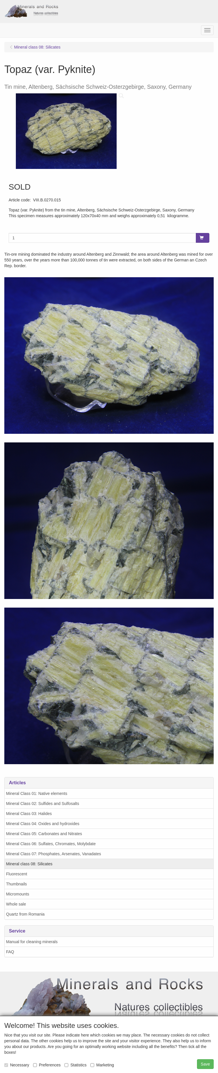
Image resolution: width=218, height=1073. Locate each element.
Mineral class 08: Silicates (29, 864)
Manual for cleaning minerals (32, 941)
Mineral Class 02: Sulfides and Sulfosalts (42, 803)
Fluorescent (16, 874)
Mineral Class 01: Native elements (36, 793)
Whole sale (16, 904)
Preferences (46, 1065)
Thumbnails (16, 884)
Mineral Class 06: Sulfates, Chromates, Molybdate (51, 843)
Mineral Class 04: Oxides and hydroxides (42, 823)
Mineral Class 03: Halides (29, 813)
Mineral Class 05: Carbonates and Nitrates (44, 833)
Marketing (102, 1065)
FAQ (10, 951)
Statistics (75, 1065)
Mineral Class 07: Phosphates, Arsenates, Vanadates (53, 854)
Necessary (16, 1065)
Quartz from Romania (25, 914)
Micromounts (17, 894)
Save (205, 1064)
